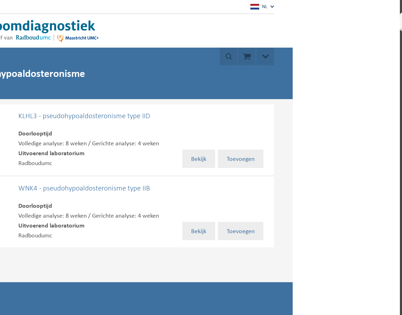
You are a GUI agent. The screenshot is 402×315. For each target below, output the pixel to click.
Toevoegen (241, 159)
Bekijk (198, 159)
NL (258, 7)
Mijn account (352, 21)
